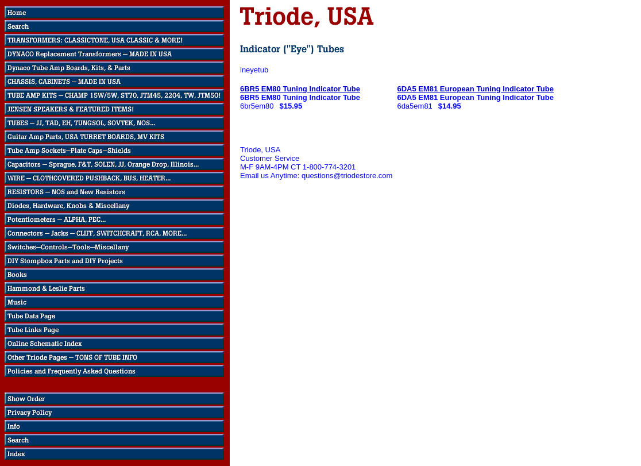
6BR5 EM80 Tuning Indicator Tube (300, 88)
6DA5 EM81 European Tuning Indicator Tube (475, 88)
